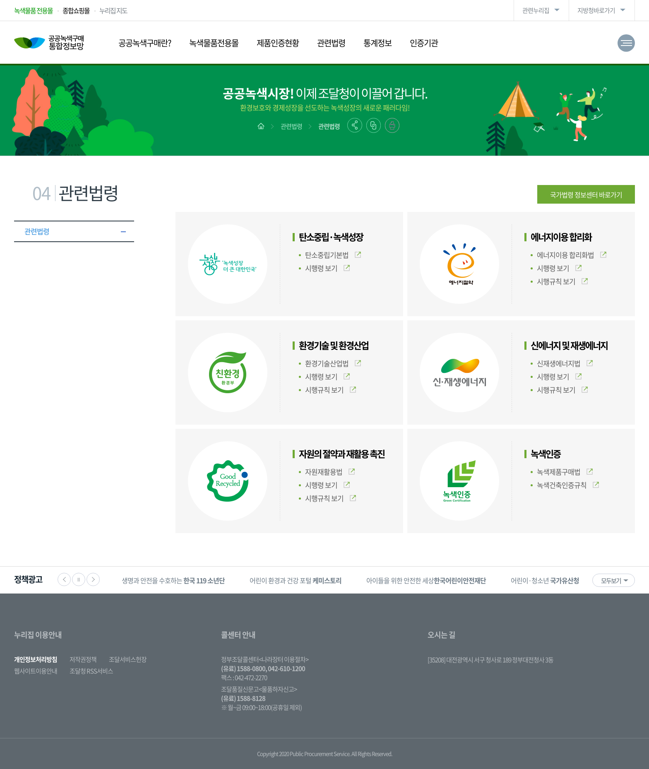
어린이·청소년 (545, 580)
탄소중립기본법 (333, 255)
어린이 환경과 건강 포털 (295, 580)
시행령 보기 (327, 268)
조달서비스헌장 (128, 659)
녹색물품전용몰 (213, 43)
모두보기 (611, 580)
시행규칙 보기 (562, 281)
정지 (78, 579)
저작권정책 (83, 659)
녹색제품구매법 (565, 471)
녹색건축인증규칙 (568, 485)
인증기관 (424, 43)
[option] (173, 580)
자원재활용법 (330, 471)
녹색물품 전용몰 (33, 10)
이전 (64, 579)
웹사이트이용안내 (35, 670)
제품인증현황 (278, 43)
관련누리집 (535, 10)
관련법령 (331, 43)
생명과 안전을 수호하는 (173, 580)
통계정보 (377, 43)
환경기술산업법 (333, 363)
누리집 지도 (113, 10)
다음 (93, 579)
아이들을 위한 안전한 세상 (426, 580)
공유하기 (354, 125)
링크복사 (373, 125)
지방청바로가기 (596, 10)
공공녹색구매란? (144, 43)
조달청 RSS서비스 (91, 670)
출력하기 (392, 125)
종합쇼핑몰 (75, 10)
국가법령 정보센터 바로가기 (586, 194)
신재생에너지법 (565, 363)
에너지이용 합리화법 (571, 255)
